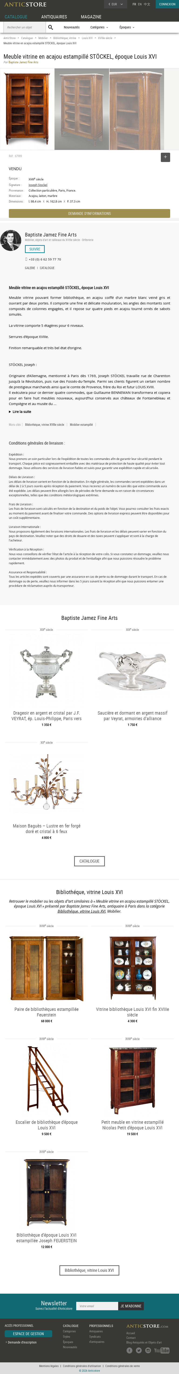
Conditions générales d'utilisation (82, 1366)
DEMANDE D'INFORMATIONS (89, 213)
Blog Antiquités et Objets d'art (144, 1342)
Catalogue (27, 38)
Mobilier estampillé (81, 424)
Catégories (69, 1331)
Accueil (130, 1333)
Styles (66, 1336)
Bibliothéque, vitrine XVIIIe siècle (44, 424)
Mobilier (43, 38)
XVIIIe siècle (105, 38)
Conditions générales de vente (122, 1366)
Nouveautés (71, 27)
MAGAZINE (91, 17)
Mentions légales (49, 1366)
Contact (131, 1338)
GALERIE (30, 268)
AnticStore (9, 38)
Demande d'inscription (22, 1342)
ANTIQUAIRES (54, 17)
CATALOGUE (16, 17)
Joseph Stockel (38, 185)
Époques (68, 1342)
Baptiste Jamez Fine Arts (51, 234)
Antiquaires (96, 1331)
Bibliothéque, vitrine (64, 38)
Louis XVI (87, 38)
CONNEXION (167, 4)
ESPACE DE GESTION (28, 1333)
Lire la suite (22, 411)
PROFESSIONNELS (101, 1325)
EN (140, 4)
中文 (147, 4)
